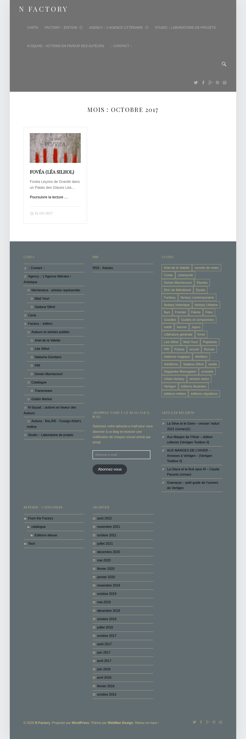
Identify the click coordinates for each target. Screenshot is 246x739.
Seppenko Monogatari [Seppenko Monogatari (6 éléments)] (180, 371)
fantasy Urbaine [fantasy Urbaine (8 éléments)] (206, 305)
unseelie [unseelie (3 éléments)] (207, 371)
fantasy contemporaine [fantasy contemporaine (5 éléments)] (197, 297)
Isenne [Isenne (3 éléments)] (182, 327)
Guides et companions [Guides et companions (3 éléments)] (197, 319)
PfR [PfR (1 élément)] (166, 349)
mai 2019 (104, 602)
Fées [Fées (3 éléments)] (209, 312)
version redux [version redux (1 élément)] (199, 379)
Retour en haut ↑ (147, 723)
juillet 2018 (105, 627)
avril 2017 (104, 661)
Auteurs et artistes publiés (50, 332)
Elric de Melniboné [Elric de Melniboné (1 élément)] (177, 290)
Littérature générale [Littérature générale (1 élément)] (178, 334)
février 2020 (106, 568)
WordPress (80, 723)
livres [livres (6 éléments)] (201, 334)
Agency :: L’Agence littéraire (118, 27)
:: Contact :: (121, 46)
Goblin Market (41, 399)
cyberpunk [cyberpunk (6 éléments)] (185, 275)
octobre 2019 (107, 593)
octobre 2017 (107, 635)
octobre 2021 (107, 535)
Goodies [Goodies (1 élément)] (170, 319)
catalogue (38, 526)
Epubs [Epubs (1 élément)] (200, 290)
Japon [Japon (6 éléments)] (196, 327)
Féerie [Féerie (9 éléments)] (196, 312)
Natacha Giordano (48, 357)
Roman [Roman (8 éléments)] (209, 349)
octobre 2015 (107, 694)
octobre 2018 (107, 619)
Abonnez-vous (110, 469)
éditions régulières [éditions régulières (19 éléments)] (204, 393)
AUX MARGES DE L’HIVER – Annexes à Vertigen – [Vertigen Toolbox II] (189, 455)
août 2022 (104, 518)
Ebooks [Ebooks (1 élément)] (202, 282)
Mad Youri (42, 298)
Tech (31, 543)
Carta (32, 27)
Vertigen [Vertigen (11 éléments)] (170, 386)
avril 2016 (104, 677)
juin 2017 (104, 652)
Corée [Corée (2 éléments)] (168, 275)
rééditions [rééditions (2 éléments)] (171, 364)
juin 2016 (104, 669)
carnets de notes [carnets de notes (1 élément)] (206, 268)
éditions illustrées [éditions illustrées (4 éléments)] (193, 386)
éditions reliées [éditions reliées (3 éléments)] (175, 393)
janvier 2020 (106, 577)
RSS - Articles (103, 268)
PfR (37, 365)
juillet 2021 (105, 543)
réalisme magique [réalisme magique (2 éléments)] (177, 356)
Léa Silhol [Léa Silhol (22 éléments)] (171, 342)
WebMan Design (120, 723)
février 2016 (106, 686)
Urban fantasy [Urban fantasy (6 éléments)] (174, 379)
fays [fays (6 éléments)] (167, 312)
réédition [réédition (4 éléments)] (201, 356)
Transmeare (43, 390)
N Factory (42, 723)
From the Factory (40, 518)
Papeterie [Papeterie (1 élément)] (210, 342)
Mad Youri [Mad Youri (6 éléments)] (190, 342)
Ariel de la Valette (47, 340)
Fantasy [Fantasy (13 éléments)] (170, 297)
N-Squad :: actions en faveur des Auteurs (65, 46)
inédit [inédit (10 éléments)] (168, 327)
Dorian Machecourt (49, 374)
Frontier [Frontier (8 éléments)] (180, 312)
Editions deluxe (46, 535)
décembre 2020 (108, 552)
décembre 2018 (108, 610)
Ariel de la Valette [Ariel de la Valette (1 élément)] (177, 268)
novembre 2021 (108, 526)
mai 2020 (104, 560)
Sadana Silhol (45, 307)
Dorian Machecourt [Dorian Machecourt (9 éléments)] (178, 282)
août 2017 (104, 644)
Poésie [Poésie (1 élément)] (179, 349)
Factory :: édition (63, 27)
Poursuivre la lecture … (49, 197)
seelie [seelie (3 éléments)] (212, 364)
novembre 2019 (108, 585)
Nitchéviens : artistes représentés (55, 290)
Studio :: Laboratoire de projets (185, 27)
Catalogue (38, 382)
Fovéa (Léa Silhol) (52, 172)
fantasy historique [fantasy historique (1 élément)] (177, 305)
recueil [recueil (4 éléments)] (194, 349)
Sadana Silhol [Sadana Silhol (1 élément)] (193, 364)
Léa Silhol (42, 348)
